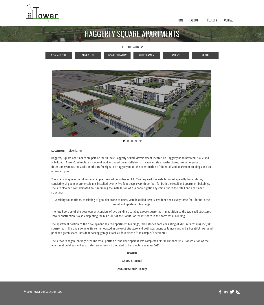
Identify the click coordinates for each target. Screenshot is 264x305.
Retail (205, 55)
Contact (229, 20)
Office (176, 55)
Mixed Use (88, 55)
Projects (211, 20)
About (194, 20)
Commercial (58, 55)
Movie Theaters (117, 55)
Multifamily (146, 55)
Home (180, 20)
